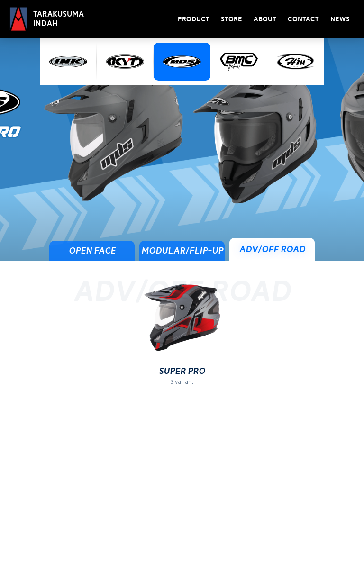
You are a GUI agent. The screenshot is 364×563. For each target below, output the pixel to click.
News (340, 19)
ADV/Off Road (272, 249)
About (265, 19)
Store (231, 19)
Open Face (92, 250)
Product (193, 19)
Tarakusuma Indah (58, 19)
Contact (303, 19)
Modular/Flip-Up (182, 250)
